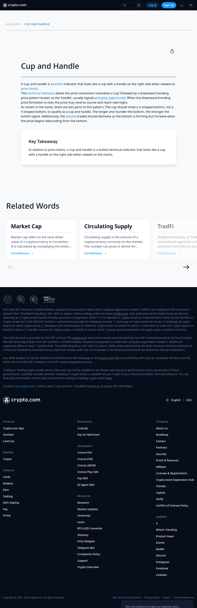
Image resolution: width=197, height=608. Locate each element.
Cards (6, 477)
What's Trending (166, 530)
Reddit (160, 549)
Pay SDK (82, 478)
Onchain (8, 434)
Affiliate (161, 467)
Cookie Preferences (183, 597)
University (83, 515)
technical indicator (41, 93)
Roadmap (162, 434)
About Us (162, 428)
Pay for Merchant (88, 434)
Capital (160, 492)
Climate (161, 486)
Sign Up (169, 5)
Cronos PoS (84, 452)
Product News (165, 536)
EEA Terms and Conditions (127, 597)
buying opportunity (111, 98)
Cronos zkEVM (86, 465)
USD (189, 400)
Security (161, 454)
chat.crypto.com (24, 386)
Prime (7, 515)
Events (160, 542)
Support (82, 560)
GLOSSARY (13, 24)
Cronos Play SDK (87, 472)
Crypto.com (120, 313)
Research (83, 502)
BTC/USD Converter (89, 528)
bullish (58, 84)
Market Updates (87, 509)
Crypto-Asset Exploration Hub (175, 480)
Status (166, 597)
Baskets (8, 483)
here (109, 378)
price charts (29, 88)
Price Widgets (86, 541)
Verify (159, 499)
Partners (161, 447)
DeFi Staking (11, 502)
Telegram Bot (85, 548)
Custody (82, 428)
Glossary (82, 535)
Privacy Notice (152, 597)
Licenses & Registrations (171, 473)
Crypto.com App (13, 428)
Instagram (162, 562)
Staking (8, 496)
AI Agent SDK (85, 485)
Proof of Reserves (167, 460)
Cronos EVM (85, 459)
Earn (6, 490)
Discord (161, 555)
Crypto (7, 459)
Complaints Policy (88, 554)
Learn (81, 522)
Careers (161, 441)
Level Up (8, 441)
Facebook (162, 568)
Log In (152, 5)
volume (71, 116)
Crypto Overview (88, 567)
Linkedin (161, 575)
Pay (5, 509)
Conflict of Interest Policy (172, 505)
